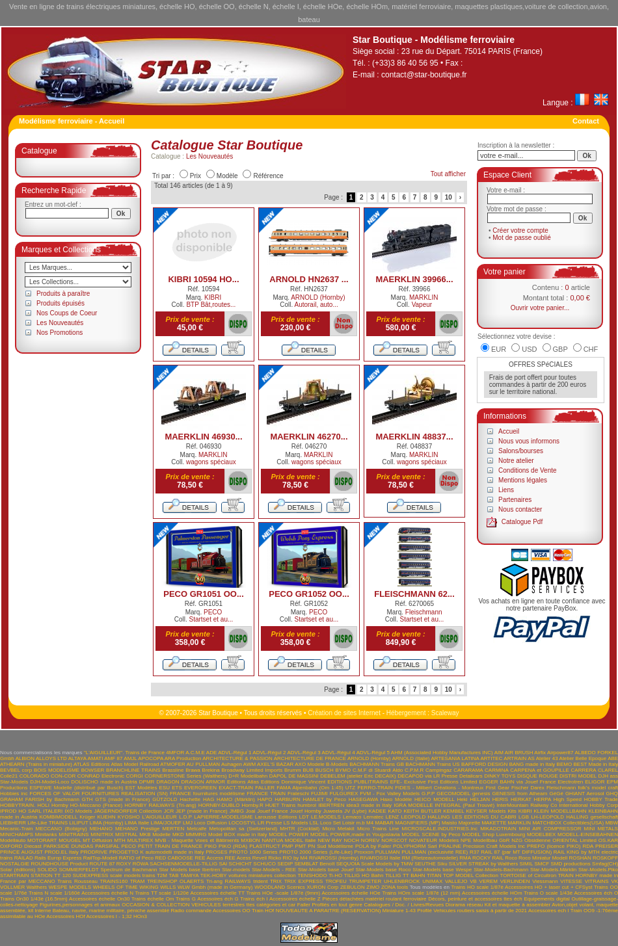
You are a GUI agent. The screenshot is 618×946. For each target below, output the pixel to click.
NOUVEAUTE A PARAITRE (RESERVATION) (328, 910)
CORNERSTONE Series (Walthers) (185, 776)
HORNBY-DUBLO (219, 805)
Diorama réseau (464, 905)
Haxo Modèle (396, 799)
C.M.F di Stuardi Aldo (378, 770)
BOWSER (93, 770)
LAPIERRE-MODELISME (223, 817)
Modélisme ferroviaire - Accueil (71, 121)
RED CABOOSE (174, 858)
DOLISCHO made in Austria (104, 782)
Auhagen (231, 764)
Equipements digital (547, 899)
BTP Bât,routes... (210, 304)
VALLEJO (456, 881)
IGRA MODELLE (413, 805)
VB (473, 881)
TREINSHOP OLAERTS (175, 881)
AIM (499, 752)
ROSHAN (580, 858)
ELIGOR (594, 782)
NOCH (351, 840)
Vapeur (422, 304)
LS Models (296, 823)
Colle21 (9, 776)
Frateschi (298, 793)
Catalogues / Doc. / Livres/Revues (404, 905)
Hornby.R (252, 805)
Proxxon (364, 852)
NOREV (370, 840)
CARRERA (584, 770)
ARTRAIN (515, 758)
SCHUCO (264, 864)
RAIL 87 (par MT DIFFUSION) (516, 852)
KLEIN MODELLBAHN (559, 811)
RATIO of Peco (136, 858)
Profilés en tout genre (337, 905)
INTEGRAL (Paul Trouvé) (465, 805)
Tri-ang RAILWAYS (228, 881)
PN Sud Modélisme (330, 846)
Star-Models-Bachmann (501, 870)
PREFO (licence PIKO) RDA (560, 846)
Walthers (37, 887)
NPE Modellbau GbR (485, 840)
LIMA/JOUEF (165, 823)
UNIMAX (432, 881)
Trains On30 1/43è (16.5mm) (34, 899)
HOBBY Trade (601, 799)
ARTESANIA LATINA (455, 758)
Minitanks (46, 834)
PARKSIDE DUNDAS (69, 846)
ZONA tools (394, 887)
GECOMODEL (453, 793)
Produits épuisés (60, 303)
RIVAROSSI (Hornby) (333, 858)
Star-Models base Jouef (326, 870)
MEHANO (101, 829)
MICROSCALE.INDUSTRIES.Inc (439, 829)
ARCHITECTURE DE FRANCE (310, 758)
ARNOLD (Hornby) (318, 297)
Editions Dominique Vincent (293, 782)
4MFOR (175, 752)
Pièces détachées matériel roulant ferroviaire (374, 899)
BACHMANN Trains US (432, 764)
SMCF (541, 864)
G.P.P (428, 793)
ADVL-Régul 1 (234, 752)
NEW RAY (329, 840)
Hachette (190, 799)
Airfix (540, 752)
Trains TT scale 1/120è (162, 893)
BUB (308, 770)
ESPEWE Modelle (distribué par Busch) (76, 788)
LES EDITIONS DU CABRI (484, 817)
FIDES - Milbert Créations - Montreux (439, 788)
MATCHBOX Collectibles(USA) (568, 823)
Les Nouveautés (59, 322)
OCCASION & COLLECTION (155, 905)
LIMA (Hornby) (107, 823)
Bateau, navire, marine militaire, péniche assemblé (111, 910)
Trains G (186, 899)
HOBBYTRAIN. (17, 805)
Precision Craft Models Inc (494, 846)
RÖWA (140, 864)
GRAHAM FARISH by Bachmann (39, 799)
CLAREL (608, 770)
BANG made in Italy (532, 764)
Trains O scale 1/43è (548, 893)
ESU (164, 788)
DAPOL (278, 776)
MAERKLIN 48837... (414, 436)
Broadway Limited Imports (252, 770)
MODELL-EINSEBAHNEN (588, 834)
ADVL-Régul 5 (373, 752)
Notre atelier (515, 460)
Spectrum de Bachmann (128, 870)
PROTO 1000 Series (253, 852)
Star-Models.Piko (598, 870)
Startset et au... (211, 619)
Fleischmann (423, 612)
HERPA (542, 799)
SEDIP (285, 864)
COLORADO (34, 776)
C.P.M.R (414, 770)
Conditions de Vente (527, 470)
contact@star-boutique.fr (424, 74)
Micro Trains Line (378, 829)
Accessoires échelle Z (295, 899)
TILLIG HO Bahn (364, 875)
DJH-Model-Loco (49, 782)
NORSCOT (394, 840)
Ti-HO (335, 875)
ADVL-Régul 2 (269, 752)
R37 (474, 852)
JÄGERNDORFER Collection (128, 811)
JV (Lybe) (355, 811)
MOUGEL (70, 840)
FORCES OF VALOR (55, 793)
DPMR (147, 782)
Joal (251, 811)
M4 (369, 823)
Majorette (469, 823)
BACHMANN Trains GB (376, 764)
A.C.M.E (195, 752)
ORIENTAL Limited (574, 840)
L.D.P (185, 817)
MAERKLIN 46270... (308, 436)
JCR (169, 811)
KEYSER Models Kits (491, 811)
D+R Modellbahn (247, 776)
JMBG (237, 811)
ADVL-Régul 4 (338, 752)
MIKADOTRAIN (498, 829)
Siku (442, 864)
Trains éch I (253, 899)
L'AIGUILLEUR (159, 817)
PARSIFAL (107, 846)
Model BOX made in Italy (237, 834)
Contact (585, 121)
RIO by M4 (294, 858)
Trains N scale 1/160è (54, 893)
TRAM (137, 881)
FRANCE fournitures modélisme (207, 793)
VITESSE (571, 881)
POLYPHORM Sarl (415, 846)
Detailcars (471, 776)
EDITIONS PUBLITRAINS (357, 782)
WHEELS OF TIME (115, 887)
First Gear (497, 788)
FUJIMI (319, 793)
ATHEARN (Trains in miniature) (36, 764)
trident (260, 881)
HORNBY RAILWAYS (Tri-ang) (160, 805)
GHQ (612, 793)
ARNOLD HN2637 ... (308, 279)
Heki (462, 799)
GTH (87, 799)
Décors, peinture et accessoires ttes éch (475, 899)
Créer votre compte (520, 230)
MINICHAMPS (16, 834)
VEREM (488, 881)
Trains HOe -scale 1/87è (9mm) (283, 893)
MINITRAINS (73, 834)
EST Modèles (141, 788)
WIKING (148, 887)
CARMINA (496, 770)
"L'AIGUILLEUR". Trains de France (124, 752)
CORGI (134, 776)
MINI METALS (601, 829)
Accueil (508, 431)
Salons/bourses (520, 450)
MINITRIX (101, 834)
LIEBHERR (13, 823)
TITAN (434, 875)
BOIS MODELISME (56, 770)
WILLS (168, 887)
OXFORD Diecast (21, 846)
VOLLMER (12, 887)
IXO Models (78, 811)
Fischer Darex (527, 788)
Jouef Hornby (305, 811)
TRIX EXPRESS (303, 881)
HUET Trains (280, 805)
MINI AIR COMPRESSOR (550, 829)
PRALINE (450, 846)
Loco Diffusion (210, 823)
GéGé (556, 793)
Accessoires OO (231, 910)
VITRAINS (597, 881)
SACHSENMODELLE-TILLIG (183, 864)
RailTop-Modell (100, 858)
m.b (360, 823)
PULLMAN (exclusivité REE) (434, 852)
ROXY (123, 864)
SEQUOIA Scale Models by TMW (374, 864)
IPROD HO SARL (21, 811)
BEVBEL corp (16, 770)
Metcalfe (196, 829)
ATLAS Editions (92, 764)
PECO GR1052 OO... (309, 594)
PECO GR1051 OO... (203, 594)
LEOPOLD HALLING (425, 817)
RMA (464, 858)
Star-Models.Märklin (553, 870)
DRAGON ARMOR (203, 782)
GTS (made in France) (122, 799)
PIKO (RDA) (233, 846)
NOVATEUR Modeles (434, 840)
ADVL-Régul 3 (303, 752)
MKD (178, 834)
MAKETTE (493, 823)
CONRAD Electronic (100, 776)
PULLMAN (387, 852)
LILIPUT (78, 823)
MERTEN (174, 829)
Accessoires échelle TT (218, 893)
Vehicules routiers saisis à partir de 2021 (480, 910)
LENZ (392, 817)
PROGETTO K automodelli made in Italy (156, 852)
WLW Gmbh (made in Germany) (215, 887)
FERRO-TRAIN (375, 788)
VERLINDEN (515, 881)
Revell (259, 858)
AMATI (95, 758)
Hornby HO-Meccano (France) (86, 805)
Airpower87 (560, 752)
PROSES (216, 852)
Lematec (374, 817)
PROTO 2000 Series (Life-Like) (316, 852)
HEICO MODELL (434, 799)
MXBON (250, 840)
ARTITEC (491, 758)
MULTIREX (141, 840)
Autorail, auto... (316, 304)
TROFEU (336, 881)
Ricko (274, 858)
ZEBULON (352, 887)
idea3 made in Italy (369, 805)
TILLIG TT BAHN (405, 875)
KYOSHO (129, 817)
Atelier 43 (547, 758)
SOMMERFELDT (78, 870)
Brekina (211, 770)
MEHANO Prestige (137, 829)
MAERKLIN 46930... (203, 436)
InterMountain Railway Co (526, 805)
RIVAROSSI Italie (380, 858)
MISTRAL (126, 834)
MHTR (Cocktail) (299, 829)
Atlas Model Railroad (135, 764)
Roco (511, 858)
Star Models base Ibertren (189, 870)
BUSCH (325, 770)
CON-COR (63, 776)
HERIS (500, 799)
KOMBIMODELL (58, 817)
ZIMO (372, 887)
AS (531, 758)
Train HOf (263, 910)
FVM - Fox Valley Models (390, 793)
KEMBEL (453, 811)
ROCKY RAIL (488, 858)
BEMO (564, 764)
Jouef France (272, 811)
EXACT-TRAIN (236, 788)
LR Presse (270, 823)
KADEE (377, 811)
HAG (208, 799)
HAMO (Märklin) (236, 799)
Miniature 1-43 (399, 910)
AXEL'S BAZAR (275, 764)
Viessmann (545, 881)
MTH (119, 840)
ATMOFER (172, 764)
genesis (481, 793)
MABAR (384, 823)
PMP (287, 846)
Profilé (424, 910)
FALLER (265, 788)
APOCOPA (150, 758)
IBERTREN (331, 805)
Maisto (449, 823)
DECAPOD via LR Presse (427, 776)
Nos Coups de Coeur (66, 313)
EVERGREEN (200, 788)
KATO (395, 811)
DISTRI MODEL (578, 776)
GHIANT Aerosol (584, 793)
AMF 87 (113, 758)
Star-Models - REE (274, 870)
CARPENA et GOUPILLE (539, 770)
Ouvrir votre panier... (540, 307)
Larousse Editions (276, 817)
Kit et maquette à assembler (517, 905)
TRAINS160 (114, 881)
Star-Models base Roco (383, 870)
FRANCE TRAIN (266, 793)
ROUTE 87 (101, 864)
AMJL (130, 758)
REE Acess (237, 858)
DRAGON (167, 782)
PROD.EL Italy (61, 852)
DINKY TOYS (499, 776)
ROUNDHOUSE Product (59, 864)
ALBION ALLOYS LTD (41, 758)
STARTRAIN (14, 875)
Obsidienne (537, 840)
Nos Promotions (59, 332)
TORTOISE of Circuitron (528, 875)
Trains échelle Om (152, 899)
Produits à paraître (63, 293)
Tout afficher (448, 173)
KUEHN (106, 817)
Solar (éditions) (17, 870)
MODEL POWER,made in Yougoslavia (355, 834)
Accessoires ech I (548, 910)
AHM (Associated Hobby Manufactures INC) (442, 752)
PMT (300, 846)
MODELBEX (541, 834)
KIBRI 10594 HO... (203, 279)
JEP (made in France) (202, 811)
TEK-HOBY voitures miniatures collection (248, 875)
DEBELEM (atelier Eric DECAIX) (358, 776)
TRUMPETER (365, 881)
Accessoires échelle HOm (492, 893)
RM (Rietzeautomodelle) (430, 858)
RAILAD (23, 858)
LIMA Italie (137, 823)
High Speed (568, 799)
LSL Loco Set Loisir (332, 823)
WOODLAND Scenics (279, 887)
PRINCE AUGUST (21, 852)
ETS (177, 788)
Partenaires (514, 499)
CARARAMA (468, 770)
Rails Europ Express (57, 858)
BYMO (343, 770)
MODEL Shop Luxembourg (493, 834)
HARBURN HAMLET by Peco (310, 799)
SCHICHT (240, 864)
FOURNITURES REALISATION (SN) (124, 793)
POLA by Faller (373, 846)
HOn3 (140, 916)
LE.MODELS (326, 817)
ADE (211, 752)
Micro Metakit (338, 829)
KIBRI (212, 297)
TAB (174, 875)
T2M (162, 875)
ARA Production (183, 758)
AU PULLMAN (203, 764)
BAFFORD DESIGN (484, 764)
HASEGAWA (363, 799)
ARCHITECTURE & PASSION (237, 758)
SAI (223, 864)
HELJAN (480, 799)
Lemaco (352, 817)
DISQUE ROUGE (537, 776)
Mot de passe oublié (521, 237)
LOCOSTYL (242, 823)
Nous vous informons (528, 441)
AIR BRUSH (519, 752)
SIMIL (526, 864)
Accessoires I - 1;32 (109, 916)
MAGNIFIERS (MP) (417, 823)
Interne (42, 910)
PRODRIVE (93, 852)
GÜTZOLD (164, 799)
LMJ (188, 823)
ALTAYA (77, 758)
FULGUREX (344, 793)
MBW (611, 823)
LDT (304, 817)
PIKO (210, 846)
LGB (523, 817)
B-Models (337, 764)
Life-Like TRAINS (47, 823)
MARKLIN (423, 297)
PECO (213, 612)
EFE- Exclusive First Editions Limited (433, 782)
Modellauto (12, 840)
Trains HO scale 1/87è (477, 887)
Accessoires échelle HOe (350, 893)
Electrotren (571, 782)
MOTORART (42, 840)
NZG (516, 840)
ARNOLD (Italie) (411, 758)
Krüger (87, 817)
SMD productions (570, 864)
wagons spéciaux (211, 462)
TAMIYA (189, 875)
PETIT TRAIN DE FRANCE (170, 846)
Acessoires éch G (218, 899)
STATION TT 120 (51, 875)
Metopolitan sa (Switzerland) (243, 829)
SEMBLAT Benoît (314, 864)
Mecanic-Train (16, 829)
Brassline (172, 770)
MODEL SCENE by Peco (430, 834)
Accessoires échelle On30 (99, 899)
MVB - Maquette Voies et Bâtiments (197, 840)
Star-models (236, 870)
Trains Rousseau (77, 881)
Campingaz (438, 770)
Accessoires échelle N (107, 893)
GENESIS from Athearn (519, 793)
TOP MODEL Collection (470, 875)
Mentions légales (522, 480)
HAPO (265, 799)
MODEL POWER (288, 834)
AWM (249, 764)
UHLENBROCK (402, 881)
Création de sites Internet (344, 712)
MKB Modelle (154, 834)
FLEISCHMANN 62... (414, 594)
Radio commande (190, 910)
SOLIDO (47, 870)
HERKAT (521, 799)
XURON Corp (322, 887)
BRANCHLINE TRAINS (133, 770)
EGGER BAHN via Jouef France (517, 782)
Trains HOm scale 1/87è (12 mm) (421, 893)
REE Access (209, 858)
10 (448, 197)
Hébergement (406, 712)
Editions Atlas (243, 782)
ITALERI (53, 811)
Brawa (192, 770)
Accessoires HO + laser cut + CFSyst (548, 887)
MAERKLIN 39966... (414, 279)
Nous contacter (520, 509)
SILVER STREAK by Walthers (483, 864)
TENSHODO (312, 875)
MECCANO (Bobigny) (61, 829)
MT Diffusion (97, 840)
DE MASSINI (303, 776)
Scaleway (445, 712)
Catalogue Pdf (522, 521)
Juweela (332, 811)
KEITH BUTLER (422, 811)
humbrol (306, 805)
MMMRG (195, 834)
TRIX (276, 881)
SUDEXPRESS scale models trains (114, 875)
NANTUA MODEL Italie (289, 840)
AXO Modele (309, 764)
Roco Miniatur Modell (542, 858)
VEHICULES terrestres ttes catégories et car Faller (250, 905)
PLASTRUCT (264, 846)
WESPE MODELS (70, 887)
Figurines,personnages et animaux (80, 905)
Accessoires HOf (65, 916)
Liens (506, 489)
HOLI (43, 805)
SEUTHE (424, 864)
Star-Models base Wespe (442, 870)
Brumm (292, 770)
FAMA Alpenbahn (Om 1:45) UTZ (315, 788)
